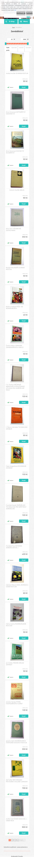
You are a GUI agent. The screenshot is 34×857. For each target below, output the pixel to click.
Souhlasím (29, 13)
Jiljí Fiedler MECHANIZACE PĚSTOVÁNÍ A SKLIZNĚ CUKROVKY (17, 781)
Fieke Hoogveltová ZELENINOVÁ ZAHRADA (16, 467)
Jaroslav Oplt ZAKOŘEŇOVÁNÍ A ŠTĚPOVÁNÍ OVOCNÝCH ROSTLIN (16, 742)
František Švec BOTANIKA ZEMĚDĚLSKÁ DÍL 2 (14, 547)
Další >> (22, 840)
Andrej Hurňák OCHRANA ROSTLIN (17, 73)
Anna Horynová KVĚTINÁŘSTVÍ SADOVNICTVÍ (15, 113)
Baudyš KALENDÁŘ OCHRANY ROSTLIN (15, 268)
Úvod (13, 27)
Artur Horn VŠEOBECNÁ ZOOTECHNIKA (13, 229)
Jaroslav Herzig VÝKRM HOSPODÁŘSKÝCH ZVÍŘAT (14, 703)
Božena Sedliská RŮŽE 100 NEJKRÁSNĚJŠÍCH (14, 307)
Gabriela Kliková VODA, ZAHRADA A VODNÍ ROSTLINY (17, 586)
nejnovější (28, 47)
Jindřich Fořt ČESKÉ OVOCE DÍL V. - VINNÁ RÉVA (17, 820)
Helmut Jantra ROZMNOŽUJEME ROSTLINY (16, 625)
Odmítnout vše (21, 13)
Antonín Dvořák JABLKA (17, 190)
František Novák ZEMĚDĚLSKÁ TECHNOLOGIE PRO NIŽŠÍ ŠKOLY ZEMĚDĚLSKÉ (16, 507)
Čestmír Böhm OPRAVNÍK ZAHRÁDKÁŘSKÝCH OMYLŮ (14, 346)
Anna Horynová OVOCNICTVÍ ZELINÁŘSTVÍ (15, 152)
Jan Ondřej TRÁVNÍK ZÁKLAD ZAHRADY (15, 664)
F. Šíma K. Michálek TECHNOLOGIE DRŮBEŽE (17, 428)
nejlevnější (14, 47)
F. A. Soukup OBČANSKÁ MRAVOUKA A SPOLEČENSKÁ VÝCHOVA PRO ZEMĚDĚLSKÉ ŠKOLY (15, 387)
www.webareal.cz (22, 847)
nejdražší (21, 47)
